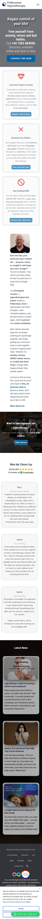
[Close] (39, 888)
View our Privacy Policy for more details (16, 902)
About (30, 861)
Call (20, 43)
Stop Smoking (12, 855)
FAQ (33, 855)
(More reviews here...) (21, 475)
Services (24, 855)
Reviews (21, 861)
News (12, 861)
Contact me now (21, 58)
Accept (21, 909)
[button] (25, 914)
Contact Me (18, 866)
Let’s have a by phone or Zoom (20, 387)
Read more (20, 710)
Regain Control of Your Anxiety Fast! (21, 850)
